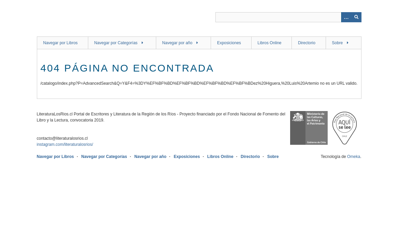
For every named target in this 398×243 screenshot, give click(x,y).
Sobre (337, 42)
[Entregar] (356, 17)
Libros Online (270, 42)
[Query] (288, 17)
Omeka (353, 156)
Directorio (306, 42)
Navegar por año (177, 42)
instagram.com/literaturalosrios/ (65, 144)
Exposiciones (229, 42)
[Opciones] (346, 17)
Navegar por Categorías (116, 42)
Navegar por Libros (60, 42)
